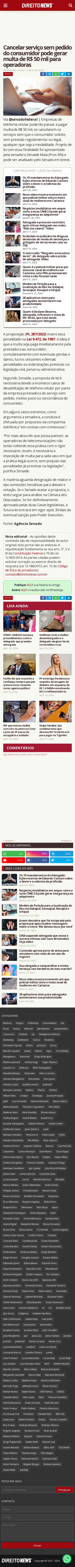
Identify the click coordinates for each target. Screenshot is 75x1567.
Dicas (6, 1028)
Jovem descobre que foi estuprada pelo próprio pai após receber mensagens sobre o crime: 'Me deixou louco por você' (46, 923)
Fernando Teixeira (55, 1285)
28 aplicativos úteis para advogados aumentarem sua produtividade (42, 301)
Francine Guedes (35, 1162)
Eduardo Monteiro (12, 1268)
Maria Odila (35, 1374)
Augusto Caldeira (32, 1145)
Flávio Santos (45, 1291)
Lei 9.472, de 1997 (41, 339)
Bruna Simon (25, 1229)
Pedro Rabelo (28, 1408)
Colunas (52, 1235)
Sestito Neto (32, 1441)
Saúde (27, 1051)
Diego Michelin (48, 1252)
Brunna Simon (48, 1112)
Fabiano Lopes (10, 1084)
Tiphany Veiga (29, 1453)
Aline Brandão (29, 1112)
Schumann (29, 1073)
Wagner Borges (31, 1464)
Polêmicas (33, 1023)
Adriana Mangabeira (13, 1078)
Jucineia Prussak (55, 1095)
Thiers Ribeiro (10, 1453)
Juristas (67, 1335)
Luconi (25, 1179)
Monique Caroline (12, 1090)
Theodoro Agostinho (33, 1106)
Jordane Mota (31, 1330)
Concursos (8, 1034)
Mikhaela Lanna (30, 1386)
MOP (46, 1363)
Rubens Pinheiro (11, 1436)
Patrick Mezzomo (12, 1402)
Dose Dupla (62, 1151)
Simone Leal (49, 1441)
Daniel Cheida (30, 1246)
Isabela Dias (31, 1319)
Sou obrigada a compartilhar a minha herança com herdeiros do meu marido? (45, 967)
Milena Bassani (10, 1106)
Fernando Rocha (33, 1285)
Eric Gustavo (52, 1274)
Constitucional (29, 1240)
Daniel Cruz (47, 1118)
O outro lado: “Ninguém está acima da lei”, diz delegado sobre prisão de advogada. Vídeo (46, 256)
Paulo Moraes (51, 1402)
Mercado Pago (10, 1386)
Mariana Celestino (12, 1134)
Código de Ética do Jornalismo (36, 568)
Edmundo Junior (11, 1263)
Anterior (9, 840)
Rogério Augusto (11, 1430)
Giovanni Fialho (55, 1296)
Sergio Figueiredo (12, 1441)
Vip (62, 1023)
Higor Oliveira (50, 1062)
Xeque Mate (9, 1469)
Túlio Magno (47, 1453)
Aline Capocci (50, 1140)
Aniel (52, 1212)
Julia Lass (36, 1335)
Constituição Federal (28, 553)
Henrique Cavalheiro (13, 1168)
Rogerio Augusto (31, 1201)
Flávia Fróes (28, 1291)
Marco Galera (60, 1101)
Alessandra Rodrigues (14, 1212)
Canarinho (8, 1151)
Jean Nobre (46, 1324)
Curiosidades (49, 1023)
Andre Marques (38, 1212)
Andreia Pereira (11, 1145)
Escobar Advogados (13, 1123)
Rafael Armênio (26, 1419)
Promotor (29, 1414)
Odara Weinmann (32, 1185)
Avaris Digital (10, 1224)
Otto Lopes (28, 1397)
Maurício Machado (50, 1380)
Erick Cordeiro (10, 1279)
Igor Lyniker (35, 1168)
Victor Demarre (11, 1464)
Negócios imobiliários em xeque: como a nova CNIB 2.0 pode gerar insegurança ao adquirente (44, 211)
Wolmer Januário (52, 1464)
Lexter (49, 1352)
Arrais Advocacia (32, 1218)
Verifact (53, 1090)
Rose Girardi (50, 1430)
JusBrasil (47, 1084)
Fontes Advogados (12, 1162)
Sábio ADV (49, 1447)
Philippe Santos (11, 1190)
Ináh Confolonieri (12, 1319)
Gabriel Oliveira (36, 1123)
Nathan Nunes (10, 1391)
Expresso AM (49, 1279)
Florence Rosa (10, 1291)
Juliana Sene (9, 1173)
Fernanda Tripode (12, 1045)
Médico (29, 1090)
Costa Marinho (10, 1246)
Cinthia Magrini (10, 1118)
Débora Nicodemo (12, 1157)
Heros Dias (9, 1307)
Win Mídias (33, 1140)
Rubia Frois (49, 1201)
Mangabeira (9, 1056)
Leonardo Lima (47, 1173)
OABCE (60, 1391)
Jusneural (20, 1341)
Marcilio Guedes (11, 1369)
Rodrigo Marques (28, 1425)
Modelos (48, 1039)
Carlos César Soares (13, 1235)
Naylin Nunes (28, 1391)
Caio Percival (64, 1145)
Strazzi (16, 1028)
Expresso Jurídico (12, 1285)
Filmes (29, 1045)
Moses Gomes (50, 1386)
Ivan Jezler (47, 1319)
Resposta (53, 1196)
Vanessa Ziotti (50, 1458)
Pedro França (10, 1408)
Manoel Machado (40, 1101)
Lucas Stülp (65, 1358)
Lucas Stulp (49, 1358)
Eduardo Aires (49, 1263)
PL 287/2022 (35, 334)
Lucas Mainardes (30, 1358)
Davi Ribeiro (45, 1151)
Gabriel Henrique (12, 1296)
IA (43, 1307)
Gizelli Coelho (56, 1123)
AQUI (30, 585)
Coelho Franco (35, 1235)
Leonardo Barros (12, 1352)
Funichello (61, 1291)
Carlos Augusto (60, 1229)
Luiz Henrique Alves (30, 1363)
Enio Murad (32, 1157)
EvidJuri (46, 1157)
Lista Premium (10, 1358)
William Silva (9, 1095)
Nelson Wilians (10, 1185)
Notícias (7, 74)
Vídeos (38, 1051)
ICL (50, 1307)
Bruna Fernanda (51, 1224)
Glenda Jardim (34, 1302)
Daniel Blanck (29, 1118)
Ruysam (28, 1436)
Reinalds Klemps (11, 1073)
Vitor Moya (42, 1207)
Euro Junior (49, 1078)
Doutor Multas (50, 1257)
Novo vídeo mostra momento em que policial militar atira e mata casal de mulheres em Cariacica (45, 197)
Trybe (62, 1134)
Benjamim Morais (30, 1224)
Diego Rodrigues (42, 1056)
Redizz (42, 1419)
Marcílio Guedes (11, 1051)
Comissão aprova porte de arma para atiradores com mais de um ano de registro (44, 953)
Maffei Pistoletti (61, 1363)
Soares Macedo (11, 1447)
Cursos (36, 1039)
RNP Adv (60, 1414)
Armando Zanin (11, 1218)
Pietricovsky (48, 1134)
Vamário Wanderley (13, 1140)
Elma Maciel (51, 1268)
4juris (55, 1207)
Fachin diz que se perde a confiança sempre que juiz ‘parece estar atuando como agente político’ (19, 683)
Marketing (8, 1039)
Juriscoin (41, 1045)
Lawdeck (30, 1346)
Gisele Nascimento (12, 1302)
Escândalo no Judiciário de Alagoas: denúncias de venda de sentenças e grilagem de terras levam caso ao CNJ (46, 241)
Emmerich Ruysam (12, 1274)
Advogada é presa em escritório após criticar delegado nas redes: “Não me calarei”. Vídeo (44, 225)
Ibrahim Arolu (63, 1307)
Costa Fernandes (50, 1240)
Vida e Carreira (47, 1073)
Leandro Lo (9, 1067)
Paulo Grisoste (32, 1402)
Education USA (33, 1268)
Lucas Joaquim (10, 1179)
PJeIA (41, 1397)
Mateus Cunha (10, 1380)
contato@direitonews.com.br (26, 574)
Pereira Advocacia (49, 1408)
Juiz (25, 1335)
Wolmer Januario (11, 1062)
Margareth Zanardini (13, 1374)
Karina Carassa (36, 1341)
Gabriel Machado (34, 1296)
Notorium (25, 1056)
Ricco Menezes (10, 1201)
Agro (48, 1051)
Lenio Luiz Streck (47, 1346)
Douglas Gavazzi (30, 1257)
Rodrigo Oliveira (50, 1425)
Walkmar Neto (10, 1112)
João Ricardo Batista (55, 1168)
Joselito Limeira (30, 1084)
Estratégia (37, 1095)
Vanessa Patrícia (30, 1458)
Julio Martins (43, 1028)
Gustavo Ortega (56, 1162)
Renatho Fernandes (34, 1196)
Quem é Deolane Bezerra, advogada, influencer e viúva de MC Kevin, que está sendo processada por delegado (44, 316)
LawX (45, 1129)
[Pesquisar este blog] (28, 1490)
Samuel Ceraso (44, 1436)
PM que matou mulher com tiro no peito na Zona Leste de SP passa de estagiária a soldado (19, 730)
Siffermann (26, 1207)
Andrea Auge (31, 1062)
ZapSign (24, 1469)
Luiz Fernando (19, 1101)
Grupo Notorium (54, 1302)
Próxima (65, 840)
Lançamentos (61, 1028)
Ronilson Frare (32, 1430)
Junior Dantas (52, 1335)
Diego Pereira (10, 1257)
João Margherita (11, 1335)
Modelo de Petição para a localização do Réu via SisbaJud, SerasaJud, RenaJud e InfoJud (43, 287)
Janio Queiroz (32, 1129)
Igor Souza (8, 1313)
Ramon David (49, 1190)
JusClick (7, 1341)
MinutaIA (59, 1179)
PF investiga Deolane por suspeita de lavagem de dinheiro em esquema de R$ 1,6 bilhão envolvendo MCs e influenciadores (54, 685)
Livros (53, 1045)
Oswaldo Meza (10, 1397)
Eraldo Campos (34, 1274)
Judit (5, 1101)
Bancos (49, 1145)
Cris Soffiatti (62, 1051)
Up (33, 1034)
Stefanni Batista (31, 1447)
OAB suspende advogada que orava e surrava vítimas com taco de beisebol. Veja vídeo (44, 938)
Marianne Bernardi (54, 1374)
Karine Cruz (54, 1341)
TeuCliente (64, 1447)
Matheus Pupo (29, 1380)
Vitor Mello (54, 1106)
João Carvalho (50, 1330)
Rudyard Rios (10, 1207)
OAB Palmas (46, 1391)
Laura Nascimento (12, 1346)
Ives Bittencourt (11, 1324)
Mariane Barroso (42, 1179)
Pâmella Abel (44, 1414)
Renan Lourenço (11, 1196)
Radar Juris (8, 1419)
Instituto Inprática (42, 1313)
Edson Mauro (31, 1263)
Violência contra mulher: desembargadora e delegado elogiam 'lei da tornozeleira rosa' (54, 639)
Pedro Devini (51, 1185)
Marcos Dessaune (50, 1369)
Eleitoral (28, 1028)
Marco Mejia (30, 1369)
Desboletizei (9, 1252)
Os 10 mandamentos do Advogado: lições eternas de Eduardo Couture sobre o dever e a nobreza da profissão (46, 182)
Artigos (19, 1023)
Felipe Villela (61, 1157)
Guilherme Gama (11, 1129)
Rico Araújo (9, 1425)
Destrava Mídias (28, 1252)
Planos (41, 1090)
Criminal (23, 1034)
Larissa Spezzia (27, 1173)
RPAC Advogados (42, 1067)
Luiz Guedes (9, 1363)
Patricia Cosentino (57, 1397)
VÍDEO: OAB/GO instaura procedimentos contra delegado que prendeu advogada (18, 639)
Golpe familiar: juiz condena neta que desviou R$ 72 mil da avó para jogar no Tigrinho (54, 730)
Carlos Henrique (26, 1151)
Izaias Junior (30, 1324)
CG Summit (42, 1229)
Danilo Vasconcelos (51, 1246)
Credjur (24, 1095)
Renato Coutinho (58, 1419)
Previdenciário (30, 1190)
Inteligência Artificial (49, 1034)
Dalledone (23, 1039)
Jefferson (24, 1067)
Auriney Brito (52, 1218)
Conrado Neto (10, 1240)
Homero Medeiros (28, 1307)
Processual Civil (11, 1414)
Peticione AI (32, 1134)
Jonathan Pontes (11, 1330)
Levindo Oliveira (33, 1352)
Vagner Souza (10, 1458)
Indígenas (23, 1313)
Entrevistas (34, 1078)
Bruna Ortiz (9, 1229)
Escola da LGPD (30, 1279)
